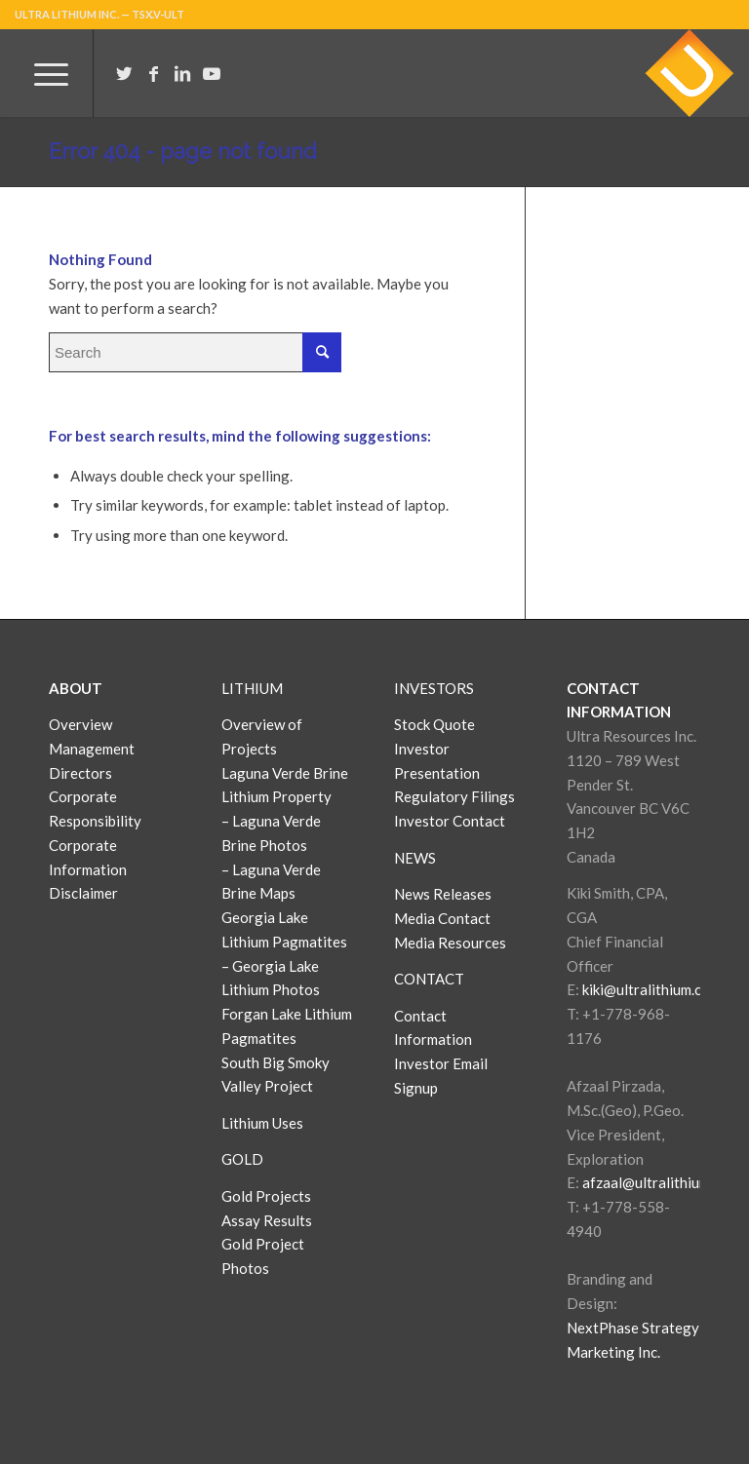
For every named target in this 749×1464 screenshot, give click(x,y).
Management (92, 748)
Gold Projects (266, 1196)
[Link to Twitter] (123, 73)
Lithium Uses (262, 1123)
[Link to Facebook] (153, 73)
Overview (80, 724)
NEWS (415, 858)
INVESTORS (434, 688)
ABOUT (75, 688)
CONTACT (429, 978)
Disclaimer (83, 893)
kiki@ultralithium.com (651, 989)
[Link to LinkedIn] (182, 73)
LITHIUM (252, 688)
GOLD (242, 1159)
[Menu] (41, 73)
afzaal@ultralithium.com (660, 1182)
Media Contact (442, 918)
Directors (80, 773)
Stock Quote (434, 724)
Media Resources (450, 942)
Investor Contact (449, 820)
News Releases (443, 894)
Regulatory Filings (454, 796)
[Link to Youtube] (211, 73)
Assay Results (266, 1220)
